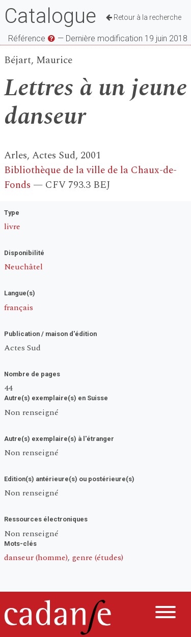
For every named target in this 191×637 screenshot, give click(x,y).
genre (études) (97, 557)
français (18, 307)
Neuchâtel (23, 267)
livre (12, 226)
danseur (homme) (36, 557)
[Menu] (165, 613)
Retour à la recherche (143, 17)
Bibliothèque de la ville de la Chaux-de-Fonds (90, 177)
